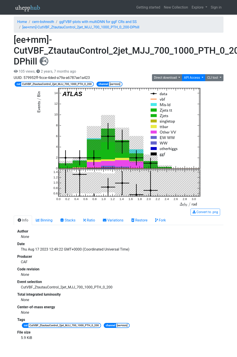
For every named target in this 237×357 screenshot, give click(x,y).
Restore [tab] (139, 220)
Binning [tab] (44, 220)
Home (22, 22)
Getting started (148, 7)
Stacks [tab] (68, 220)
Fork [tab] (160, 220)
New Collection (176, 7)
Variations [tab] (113, 220)
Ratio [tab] (89, 220)
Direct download (166, 77)
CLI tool (213, 77)
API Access (192, 77)
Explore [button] (198, 7)
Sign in (216, 7)
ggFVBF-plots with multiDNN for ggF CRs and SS (98, 22)
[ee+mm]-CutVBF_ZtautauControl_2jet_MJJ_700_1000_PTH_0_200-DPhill (80, 27)
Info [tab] (23, 220)
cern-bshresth (43, 22)
